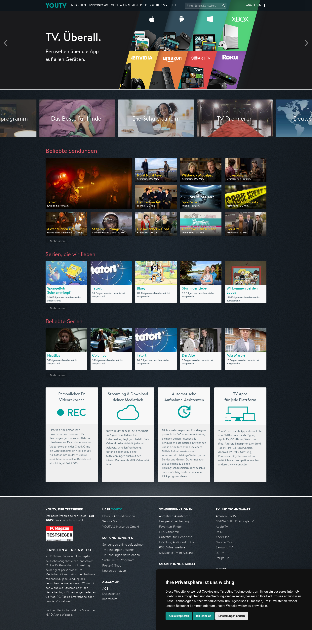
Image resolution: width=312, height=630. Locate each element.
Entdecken (78, 5)
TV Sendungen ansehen (118, 550)
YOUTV (56, 5)
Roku (219, 532)
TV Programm (98, 5)
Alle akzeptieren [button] (179, 615)
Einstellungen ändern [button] (231, 615)
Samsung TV (224, 547)
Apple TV (222, 527)
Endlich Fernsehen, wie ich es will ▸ (156, 56)
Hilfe (174, 5)
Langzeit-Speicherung (174, 521)
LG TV (220, 553)
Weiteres (152, 5)
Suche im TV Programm (118, 560)
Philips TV (222, 558)
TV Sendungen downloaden (121, 555)
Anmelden (253, 5)
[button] (264, 5)
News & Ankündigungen (118, 516)
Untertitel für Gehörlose (175, 537)
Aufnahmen (124, 5)
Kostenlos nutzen (114, 571)
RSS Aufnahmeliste (172, 547)
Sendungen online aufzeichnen (123, 544)
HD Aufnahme (169, 532)
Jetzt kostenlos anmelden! (156, 67)
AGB (105, 588)
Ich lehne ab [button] (203, 615)
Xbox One (222, 537)
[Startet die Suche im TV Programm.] (205, 6)
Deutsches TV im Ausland (176, 553)
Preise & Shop (111, 565)
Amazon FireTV (226, 516)
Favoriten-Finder (170, 527)
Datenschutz (111, 594)
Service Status (112, 521)
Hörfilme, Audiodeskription (177, 542)
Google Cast (224, 542)
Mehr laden (57, 241)
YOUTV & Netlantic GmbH (120, 527)
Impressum (109, 599)
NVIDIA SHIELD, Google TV (235, 521)
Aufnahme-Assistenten (174, 516)
